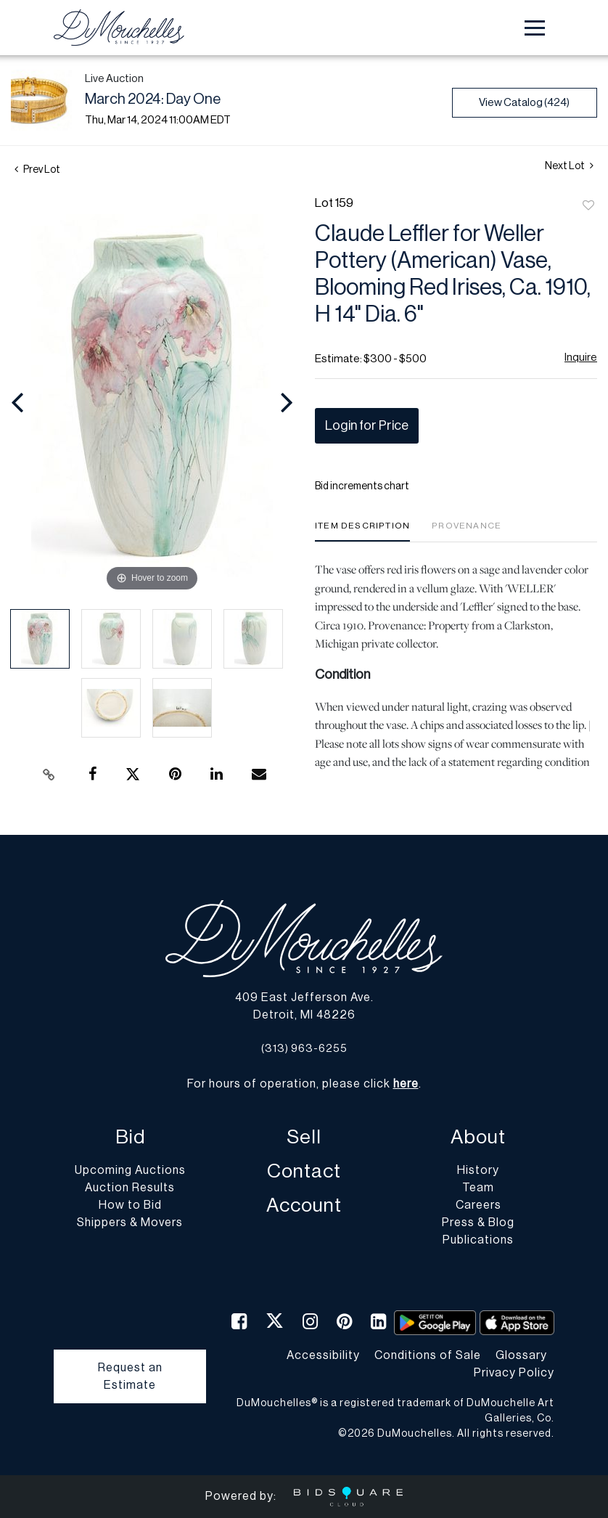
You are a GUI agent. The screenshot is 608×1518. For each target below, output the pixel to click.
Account (304, 1205)
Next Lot (569, 165)
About (478, 1137)
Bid (130, 1137)
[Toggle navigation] (534, 28)
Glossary (521, 1355)
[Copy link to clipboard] (48, 774)
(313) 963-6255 (304, 1048)
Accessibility (323, 1355)
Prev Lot (37, 170)
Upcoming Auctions (130, 1170)
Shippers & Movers (130, 1222)
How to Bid (130, 1205)
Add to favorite (588, 206)
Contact (304, 1171)
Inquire (580, 357)
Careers (478, 1205)
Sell (304, 1137)
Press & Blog (478, 1222)
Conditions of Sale (427, 1355)
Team (478, 1187)
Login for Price (366, 425)
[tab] (362, 531)
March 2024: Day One (153, 99)
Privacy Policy (514, 1373)
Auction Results (130, 1187)
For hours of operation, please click (303, 1084)
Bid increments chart (362, 486)
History (478, 1170)
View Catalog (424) (524, 102)
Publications (478, 1240)
